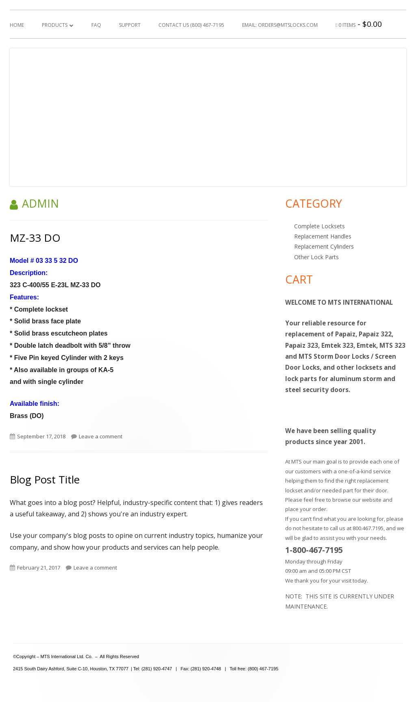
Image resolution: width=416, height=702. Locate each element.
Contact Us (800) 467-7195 (191, 25)
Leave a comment (100, 436)
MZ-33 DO (35, 237)
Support (130, 25)
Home (17, 25)
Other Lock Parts (316, 257)
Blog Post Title (45, 479)
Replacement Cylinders (324, 246)
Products (54, 25)
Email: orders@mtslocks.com (280, 25)
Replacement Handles (322, 236)
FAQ (96, 25)
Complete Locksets (319, 226)
